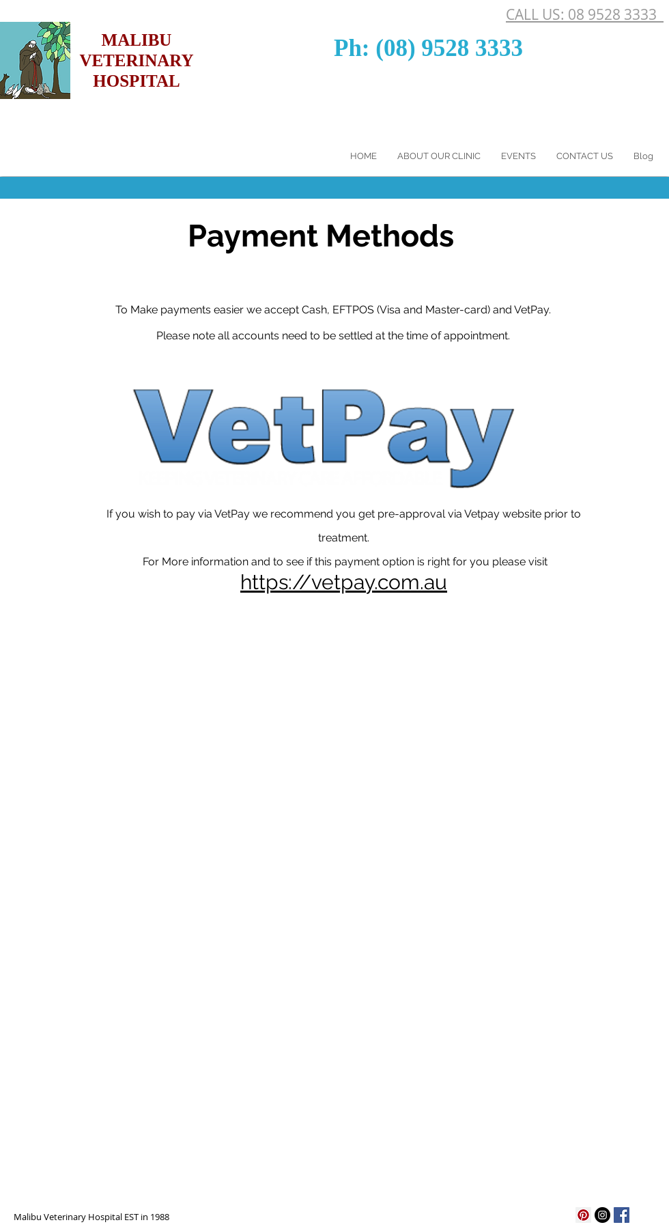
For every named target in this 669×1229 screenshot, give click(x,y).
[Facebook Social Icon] (621, 1215)
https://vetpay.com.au (343, 582)
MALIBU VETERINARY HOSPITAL (136, 60)
